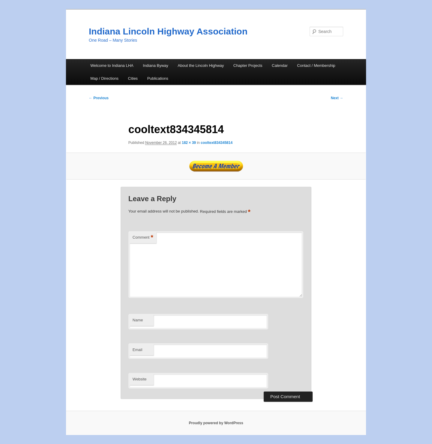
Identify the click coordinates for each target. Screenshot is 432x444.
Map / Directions (104, 78)
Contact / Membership (316, 65)
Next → (337, 98)
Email (137, 349)
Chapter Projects (247, 65)
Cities (133, 78)
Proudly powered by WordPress (216, 423)
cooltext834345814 (216, 143)
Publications (157, 78)
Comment (143, 237)
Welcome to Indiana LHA (112, 65)
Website (140, 379)
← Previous (99, 98)
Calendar (280, 65)
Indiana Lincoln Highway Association (168, 31)
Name (138, 320)
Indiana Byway (155, 65)
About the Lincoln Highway (201, 65)
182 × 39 (189, 143)
